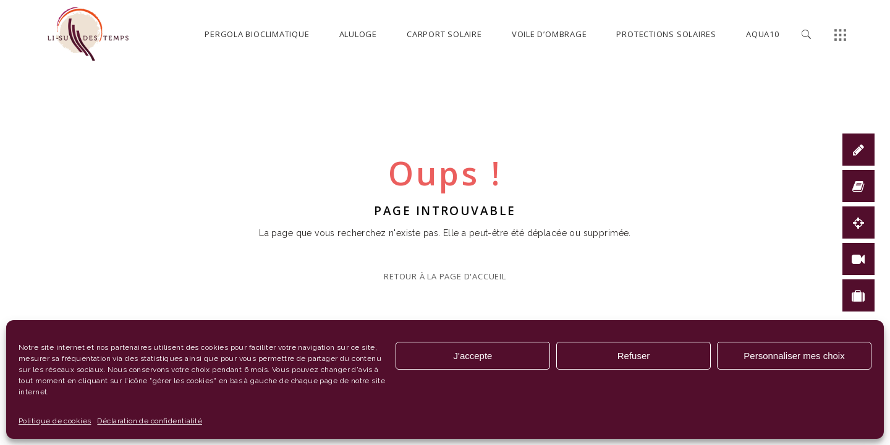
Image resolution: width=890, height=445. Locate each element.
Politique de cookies (55, 421)
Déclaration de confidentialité (149, 421)
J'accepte (473, 355)
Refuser (633, 355)
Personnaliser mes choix (794, 355)
